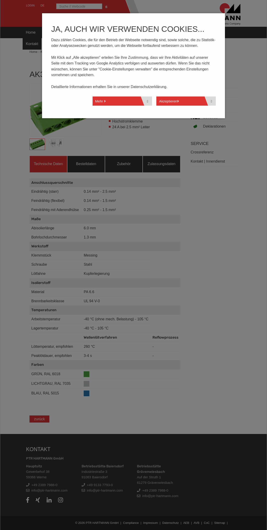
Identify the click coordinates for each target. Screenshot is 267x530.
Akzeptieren (169, 101)
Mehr (100, 101)
